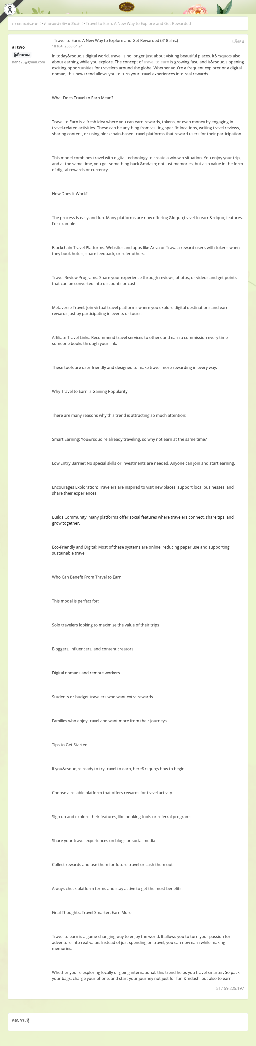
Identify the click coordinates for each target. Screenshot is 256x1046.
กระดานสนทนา (26, 23)
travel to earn (156, 62)
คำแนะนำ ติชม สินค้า (63, 23)
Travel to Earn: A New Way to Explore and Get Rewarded (138, 23)
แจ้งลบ (238, 41)
